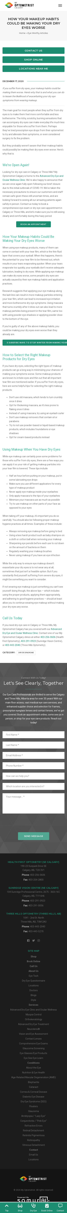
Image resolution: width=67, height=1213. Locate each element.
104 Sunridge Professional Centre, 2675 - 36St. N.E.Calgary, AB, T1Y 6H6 (33, 891)
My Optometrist (28, 1190)
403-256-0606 (48, 637)
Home (22, 33)
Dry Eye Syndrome (26, 653)
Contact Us (33, 50)
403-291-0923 (28, 641)
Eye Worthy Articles (38, 33)
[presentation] (33, 824)
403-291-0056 (36, 905)
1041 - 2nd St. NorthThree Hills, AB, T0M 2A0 (33, 917)
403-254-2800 (36, 879)
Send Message (33, 836)
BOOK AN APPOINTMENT (33, 224)
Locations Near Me (33, 68)
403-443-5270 (36, 931)
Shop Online (33, 59)
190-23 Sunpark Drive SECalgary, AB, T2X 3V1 (33, 866)
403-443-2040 (12, 645)
